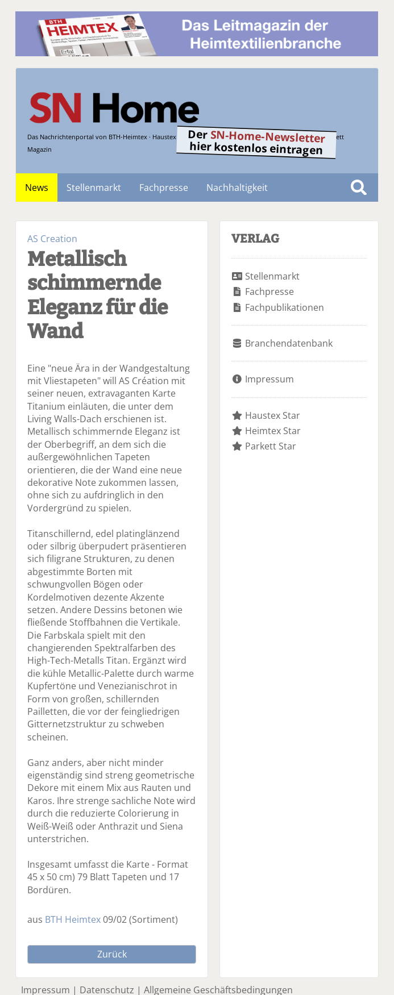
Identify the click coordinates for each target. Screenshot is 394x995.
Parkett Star (270, 446)
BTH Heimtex (73, 919)
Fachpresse (163, 187)
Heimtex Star (273, 430)
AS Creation (52, 238)
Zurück (112, 954)
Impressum (269, 379)
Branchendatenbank (289, 343)
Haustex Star (272, 415)
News (36, 187)
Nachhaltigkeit (237, 187)
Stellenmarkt (94, 187)
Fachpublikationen (284, 307)
